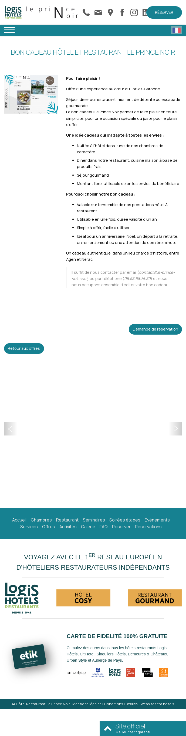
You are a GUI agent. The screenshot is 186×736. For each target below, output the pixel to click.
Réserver (164, 12)
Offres (48, 527)
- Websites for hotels (150, 703)
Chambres (41, 520)
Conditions (113, 703)
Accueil (19, 520)
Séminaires (94, 520)
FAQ (104, 527)
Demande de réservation (155, 329)
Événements (157, 520)
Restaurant (67, 520)
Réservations (148, 527)
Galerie (88, 527)
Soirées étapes (124, 520)
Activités (68, 527)
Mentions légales (87, 703)
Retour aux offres (24, 348)
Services (29, 527)
